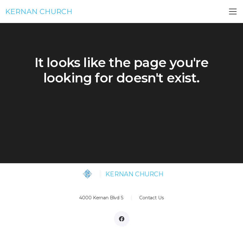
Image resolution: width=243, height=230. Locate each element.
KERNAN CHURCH (38, 11)
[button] (231, 11)
